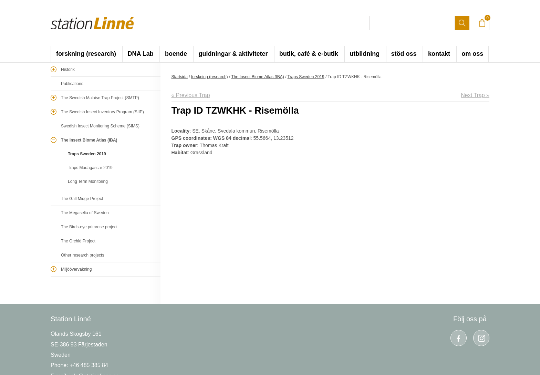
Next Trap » (475, 95)
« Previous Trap (191, 95)
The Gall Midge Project (82, 198)
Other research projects (82, 255)
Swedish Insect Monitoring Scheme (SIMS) (100, 126)
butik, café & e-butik (308, 53)
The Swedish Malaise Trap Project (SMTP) (100, 97)
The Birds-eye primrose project (89, 227)
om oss (472, 53)
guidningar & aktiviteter (233, 53)
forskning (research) (86, 53)
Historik (68, 69)
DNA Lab (140, 53)
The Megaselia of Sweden (85, 212)
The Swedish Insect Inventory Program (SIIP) (102, 112)
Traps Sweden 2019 (87, 154)
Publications (72, 83)
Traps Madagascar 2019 (90, 167)
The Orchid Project (78, 241)
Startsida (180, 76)
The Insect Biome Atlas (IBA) (89, 140)
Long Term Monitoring (88, 181)
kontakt (439, 53)
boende (176, 53)
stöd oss (404, 53)
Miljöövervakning (76, 269)
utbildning (365, 53)
